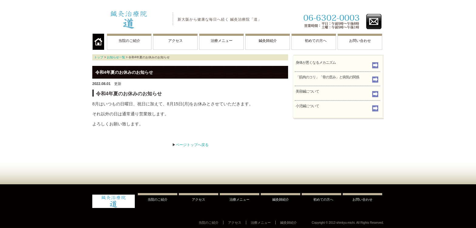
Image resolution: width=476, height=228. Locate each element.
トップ (98, 57)
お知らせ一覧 (116, 57)
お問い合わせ (360, 41)
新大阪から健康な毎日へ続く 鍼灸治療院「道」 (220, 19)
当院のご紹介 (129, 41)
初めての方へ (314, 41)
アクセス (175, 41)
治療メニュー (222, 41)
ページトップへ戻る (192, 145)
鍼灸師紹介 (268, 41)
